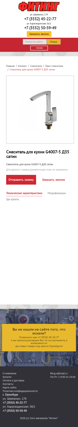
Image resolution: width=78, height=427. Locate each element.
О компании (9, 373)
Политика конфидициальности (20, 391)
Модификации (57, 193)
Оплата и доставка (13, 380)
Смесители (36, 66)
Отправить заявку (21, 179)
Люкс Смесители (54, 66)
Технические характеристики (24, 193)
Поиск (53, 41)
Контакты (8, 384)
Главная (10, 66)
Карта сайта (9, 387)
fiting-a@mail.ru (58, 373)
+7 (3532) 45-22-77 (40, 18)
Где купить (12, 199)
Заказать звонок (39, 34)
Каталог (22, 66)
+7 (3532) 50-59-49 (40, 27)
